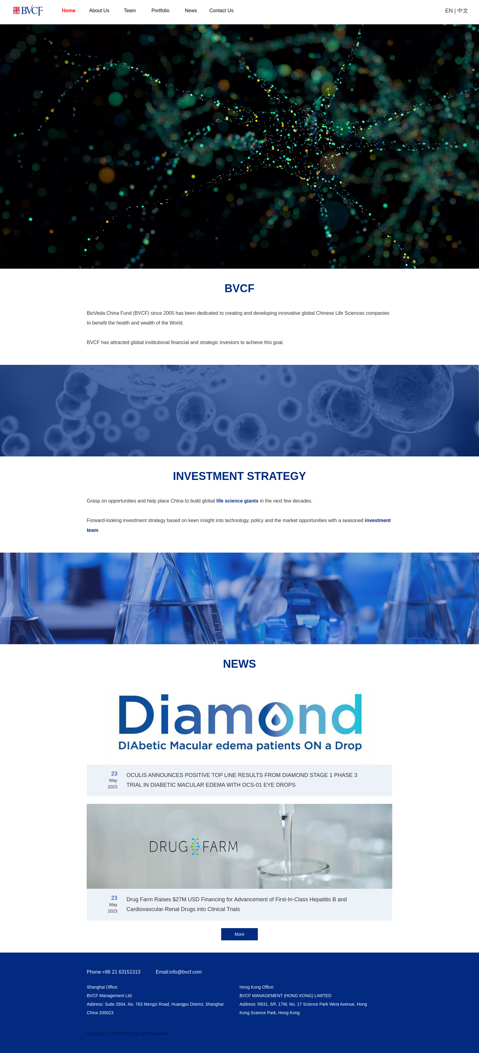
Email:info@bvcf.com (179, 972)
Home (68, 10)
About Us (99, 10)
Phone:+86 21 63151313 (114, 972)
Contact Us (221, 10)
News (191, 10)
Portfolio (161, 10)
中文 (462, 11)
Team (130, 10)
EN (449, 11)
